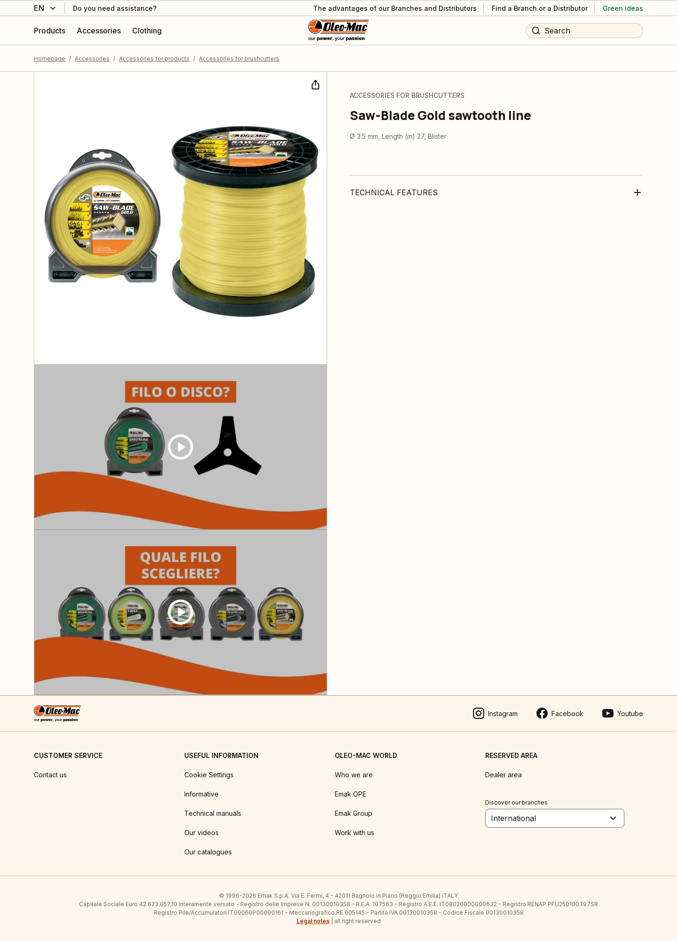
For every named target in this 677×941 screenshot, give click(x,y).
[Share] (314, 83)
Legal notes (313, 921)
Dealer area (503, 775)
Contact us (50, 775)
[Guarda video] (180, 447)
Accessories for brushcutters (239, 58)
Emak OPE (350, 794)
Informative (201, 794)
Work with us (354, 833)
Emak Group (353, 813)
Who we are (354, 775)
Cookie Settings (209, 775)
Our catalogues (208, 852)
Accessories (92, 58)
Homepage (49, 58)
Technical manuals (212, 813)
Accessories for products (154, 58)
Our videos (201, 833)
